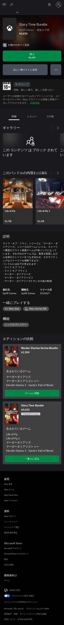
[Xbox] (9, 12)
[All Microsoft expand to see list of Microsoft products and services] (4, 5)
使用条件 (8, 614)
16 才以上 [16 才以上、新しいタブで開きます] (22, 84)
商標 (16, 614)
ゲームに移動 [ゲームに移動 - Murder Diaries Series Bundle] (32, 393)
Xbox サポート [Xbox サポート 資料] (10, 516)
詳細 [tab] (14, 116)
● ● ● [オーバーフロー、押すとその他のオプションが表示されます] (56, 70)
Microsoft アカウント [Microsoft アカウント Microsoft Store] (13, 548)
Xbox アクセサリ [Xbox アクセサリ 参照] (11, 500)
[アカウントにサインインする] (58, 5)
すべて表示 (40, 172)
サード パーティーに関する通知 (33, 614)
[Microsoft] (32, 3)
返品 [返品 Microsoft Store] (6, 559)
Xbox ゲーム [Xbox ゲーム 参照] (9, 489)
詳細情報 (35, 102)
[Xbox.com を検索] (12, 4)
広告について (9, 619)
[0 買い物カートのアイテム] (50, 5)
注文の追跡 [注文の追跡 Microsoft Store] (8, 565)
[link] (18, 201)
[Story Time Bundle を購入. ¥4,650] (32, 56)
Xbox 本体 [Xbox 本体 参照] (8, 484)
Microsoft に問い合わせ (14, 608)
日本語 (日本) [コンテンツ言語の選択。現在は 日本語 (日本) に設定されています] (14, 590)
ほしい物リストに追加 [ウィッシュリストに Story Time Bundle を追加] (25, 69)
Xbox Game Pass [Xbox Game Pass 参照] (11, 495)
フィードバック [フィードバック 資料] (10, 521)
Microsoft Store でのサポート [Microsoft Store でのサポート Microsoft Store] (16, 554)
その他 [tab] (50, 116)
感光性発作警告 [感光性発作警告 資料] (10, 532)
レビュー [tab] (32, 116)
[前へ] (51, 128)
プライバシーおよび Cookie (37, 608)
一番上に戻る (32, 458)
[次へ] (57, 128)
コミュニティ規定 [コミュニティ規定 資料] (11, 527)
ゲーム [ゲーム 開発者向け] (7, 580)
